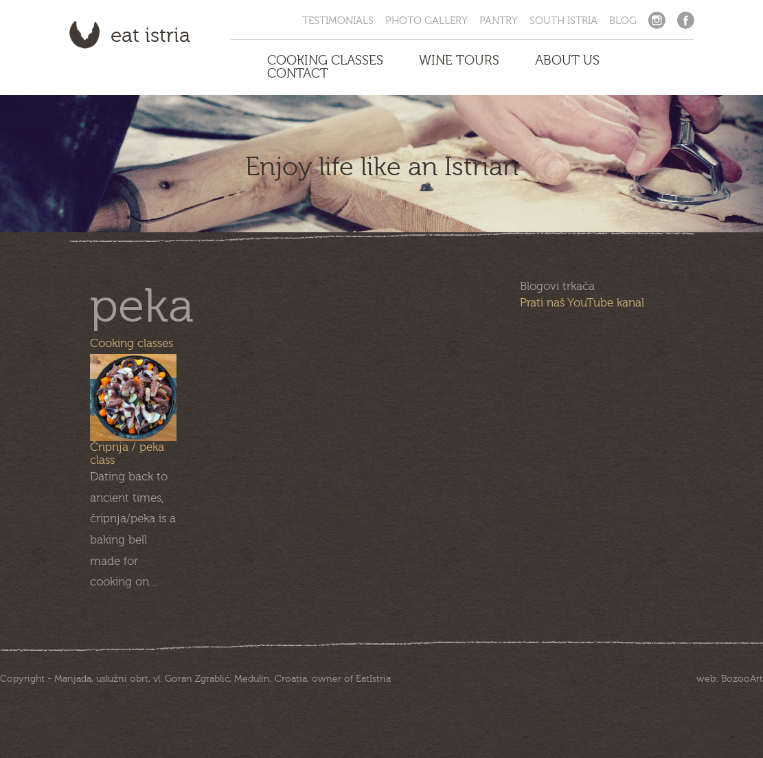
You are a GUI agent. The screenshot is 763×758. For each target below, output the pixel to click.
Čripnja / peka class (127, 454)
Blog (623, 21)
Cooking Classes (325, 60)
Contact (297, 73)
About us (567, 60)
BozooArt (742, 678)
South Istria (563, 21)
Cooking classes (131, 343)
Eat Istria (150, 35)
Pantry (498, 21)
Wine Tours (459, 60)
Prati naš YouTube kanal (582, 302)
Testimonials (338, 21)
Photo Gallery (426, 21)
